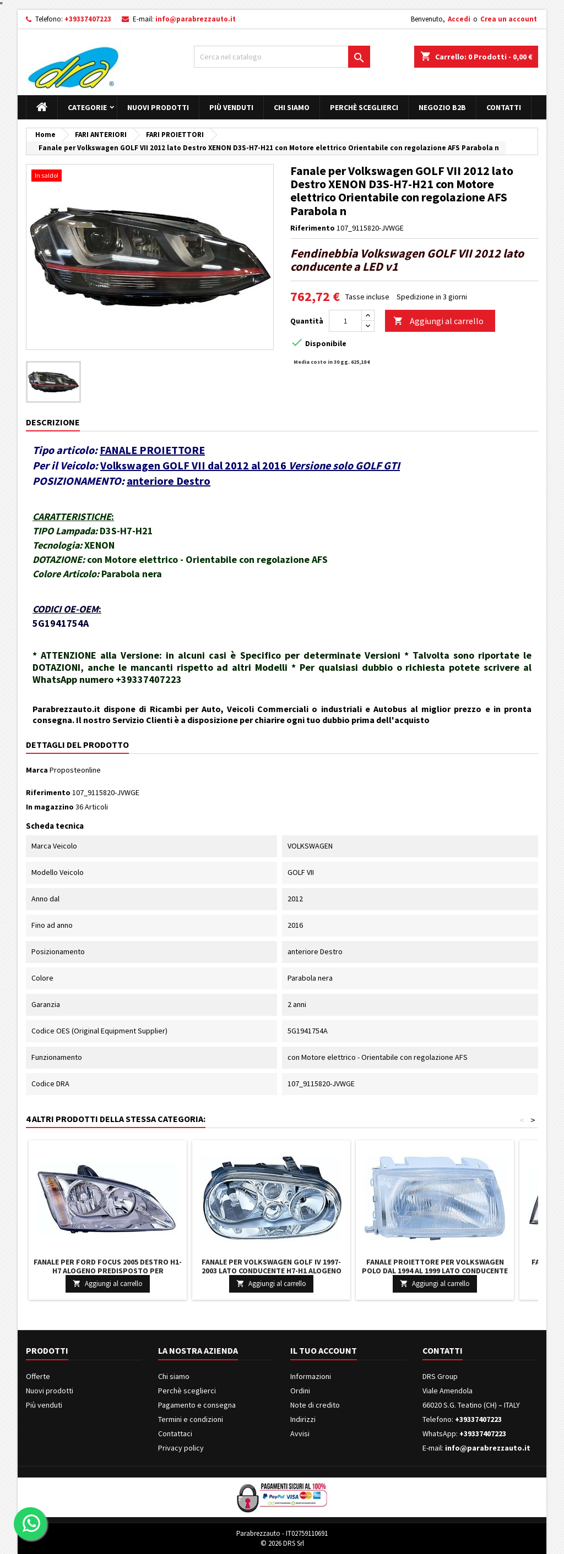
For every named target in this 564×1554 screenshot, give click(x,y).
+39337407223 (87, 19)
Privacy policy (181, 1448)
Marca (37, 770)
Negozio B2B (442, 107)
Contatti (503, 107)
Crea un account (508, 19)
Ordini (300, 1391)
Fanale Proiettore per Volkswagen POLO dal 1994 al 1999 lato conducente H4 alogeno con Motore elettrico (435, 1270)
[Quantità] (345, 321)
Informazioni (310, 1376)
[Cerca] (282, 57)
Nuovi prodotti (158, 107)
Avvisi (300, 1433)
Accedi (459, 19)
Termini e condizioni (190, 1419)
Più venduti (231, 107)
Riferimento (312, 228)
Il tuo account (323, 1350)
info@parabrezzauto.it (195, 19)
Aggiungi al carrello (438, 321)
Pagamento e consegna (197, 1405)
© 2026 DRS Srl (282, 1543)
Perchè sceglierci (364, 107)
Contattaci (175, 1433)
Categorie (87, 107)
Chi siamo (292, 107)
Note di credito (315, 1405)
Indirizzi (303, 1419)
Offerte (38, 1376)
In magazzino (50, 807)
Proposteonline (75, 770)
